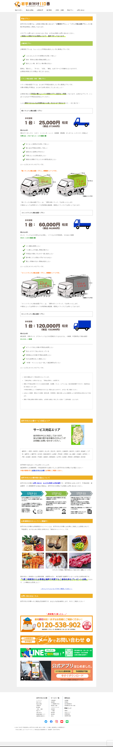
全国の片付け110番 (38, 476)
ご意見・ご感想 (59, 15)
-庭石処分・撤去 (54, 710)
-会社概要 (66, 705)
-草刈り (52, 721)
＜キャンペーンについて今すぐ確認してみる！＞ (56, 594)
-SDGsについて (67, 717)
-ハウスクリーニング (55, 712)
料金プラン (70, 15)
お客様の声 (40, 15)
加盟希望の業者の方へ (40, 721)
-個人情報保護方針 (68, 709)
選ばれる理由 (29, 15)
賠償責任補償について (40, 719)
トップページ (39, 705)
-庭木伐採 (53, 717)
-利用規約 (66, 707)
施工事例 (49, 15)
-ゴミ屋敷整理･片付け (55, 709)
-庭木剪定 (53, 719)
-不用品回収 (53, 705)
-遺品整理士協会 (67, 721)
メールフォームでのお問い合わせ (82, 10)
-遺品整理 (53, 707)
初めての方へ (18, 15)
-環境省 (65, 715)
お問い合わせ (80, 15)
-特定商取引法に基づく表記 (69, 710)
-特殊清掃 (53, 714)
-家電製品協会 (67, 719)
